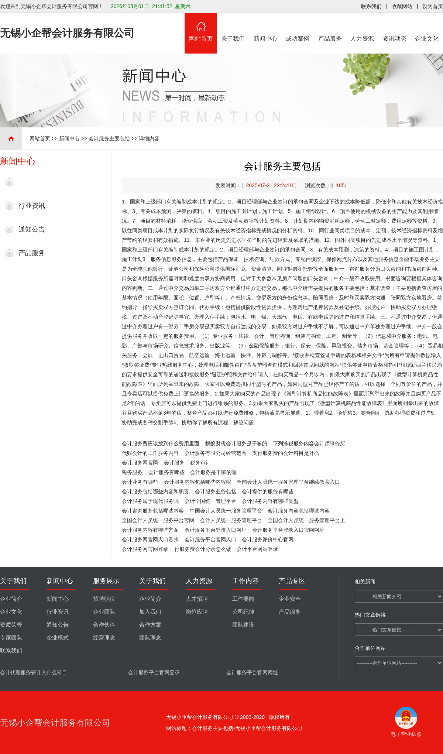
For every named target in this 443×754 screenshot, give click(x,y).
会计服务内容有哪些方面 (150, 530)
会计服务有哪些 (166, 472)
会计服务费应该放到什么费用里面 (160, 443)
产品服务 (330, 27)
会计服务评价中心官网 (267, 539)
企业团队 (104, 612)
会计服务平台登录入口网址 (216, 530)
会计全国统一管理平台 (210, 501)
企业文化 (427, 27)
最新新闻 (31, 182)
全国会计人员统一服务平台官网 (158, 520)
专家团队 (11, 638)
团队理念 (150, 638)
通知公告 (31, 229)
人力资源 (362, 27)
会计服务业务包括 (215, 491)
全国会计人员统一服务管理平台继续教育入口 (288, 482)
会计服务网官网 (140, 463)
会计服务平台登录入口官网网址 (288, 530)
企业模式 (58, 638)
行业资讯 (31, 205)
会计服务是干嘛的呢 (213, 472)
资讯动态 (394, 27)
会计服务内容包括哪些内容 (299, 511)
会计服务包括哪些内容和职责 (155, 491)
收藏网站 (402, 6)
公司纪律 (243, 612)
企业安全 (290, 599)
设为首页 (432, 6)
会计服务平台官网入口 (210, 539)
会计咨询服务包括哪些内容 (153, 511)
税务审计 (200, 463)
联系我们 (371, 6)
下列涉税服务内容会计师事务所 (309, 443)
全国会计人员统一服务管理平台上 (306, 520)
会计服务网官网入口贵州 (150, 539)
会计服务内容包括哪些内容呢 (197, 482)
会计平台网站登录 (257, 549)
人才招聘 (197, 599)
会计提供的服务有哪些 (267, 491)
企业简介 (11, 599)
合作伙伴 (104, 625)
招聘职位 (104, 599)
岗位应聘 (197, 612)
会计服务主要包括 (109, 138)
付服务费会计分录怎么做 (202, 549)
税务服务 (132, 472)
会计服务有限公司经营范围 (216, 453)
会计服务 (174, 463)
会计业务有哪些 (140, 482)
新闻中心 (265, 27)
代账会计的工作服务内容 (150, 453)
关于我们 (233, 27)
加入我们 (150, 612)
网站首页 (201, 27)
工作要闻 (243, 599)
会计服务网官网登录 (145, 549)
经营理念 (104, 638)
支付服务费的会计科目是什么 (285, 453)
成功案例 (298, 27)
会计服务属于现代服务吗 (150, 501)
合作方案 (150, 625)
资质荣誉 (11, 625)
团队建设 (243, 625)
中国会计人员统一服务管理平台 (226, 511)
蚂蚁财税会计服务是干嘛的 (236, 443)
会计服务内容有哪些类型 (270, 501)
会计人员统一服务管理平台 (231, 520)
